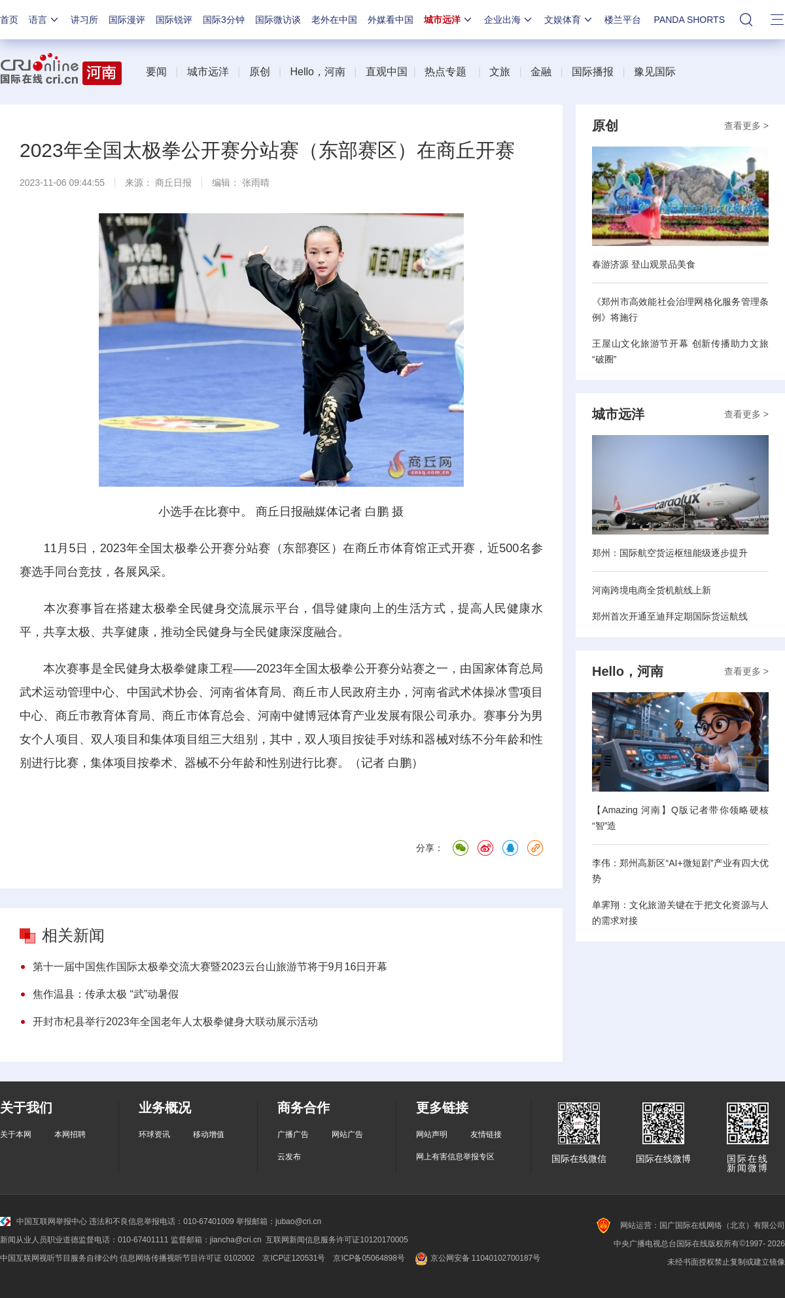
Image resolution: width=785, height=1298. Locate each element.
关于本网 (15, 1134)
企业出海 (509, 19)
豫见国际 (655, 71)
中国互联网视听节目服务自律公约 (59, 1258)
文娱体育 (569, 19)
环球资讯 (154, 1134)
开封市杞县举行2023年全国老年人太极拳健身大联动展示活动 (175, 1021)
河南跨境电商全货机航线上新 (651, 590)
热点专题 (445, 71)
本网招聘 (70, 1134)
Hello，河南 (317, 71)
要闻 (156, 71)
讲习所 (84, 19)
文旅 (499, 71)
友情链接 (486, 1134)
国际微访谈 (278, 19)
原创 (259, 71)
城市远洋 (449, 19)
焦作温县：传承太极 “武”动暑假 (106, 994)
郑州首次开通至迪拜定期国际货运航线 (670, 616)
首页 (9, 19)
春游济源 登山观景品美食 (643, 264)
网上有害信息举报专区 (455, 1156)
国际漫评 (127, 19)
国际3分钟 (224, 19)
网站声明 (431, 1134)
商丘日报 (173, 182)
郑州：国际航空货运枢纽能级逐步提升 (670, 553)
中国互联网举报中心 (43, 1221)
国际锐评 (174, 19)
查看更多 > (746, 125)
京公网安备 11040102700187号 (476, 1258)
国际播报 (593, 71)
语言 (44, 19)
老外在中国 (334, 19)
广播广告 (293, 1134)
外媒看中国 (390, 19)
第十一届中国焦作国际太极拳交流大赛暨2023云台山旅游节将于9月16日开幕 (210, 966)
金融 (541, 71)
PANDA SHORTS (689, 19)
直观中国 (387, 71)
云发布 (289, 1156)
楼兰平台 (622, 19)
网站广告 (347, 1134)
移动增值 (208, 1134)
